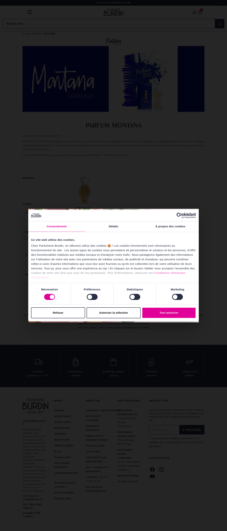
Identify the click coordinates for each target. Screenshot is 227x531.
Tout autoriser (169, 312)
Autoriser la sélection (113, 312)
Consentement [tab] (57, 226)
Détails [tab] (113, 226)
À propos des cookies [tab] (170, 226)
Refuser (58, 312)
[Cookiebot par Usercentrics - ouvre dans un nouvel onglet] (179, 215)
